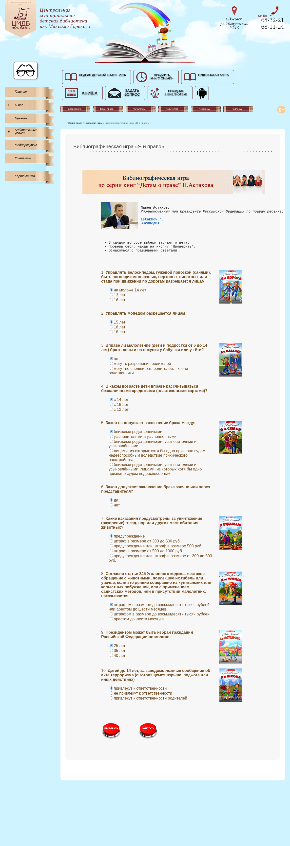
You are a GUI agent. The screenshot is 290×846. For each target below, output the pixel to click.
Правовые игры (93, 122)
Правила (21, 118)
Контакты (23, 158)
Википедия (150, 228)
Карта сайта (25, 176)
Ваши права (75, 122)
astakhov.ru (152, 223)
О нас (19, 105)
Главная (21, 91)
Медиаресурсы (26, 145)
